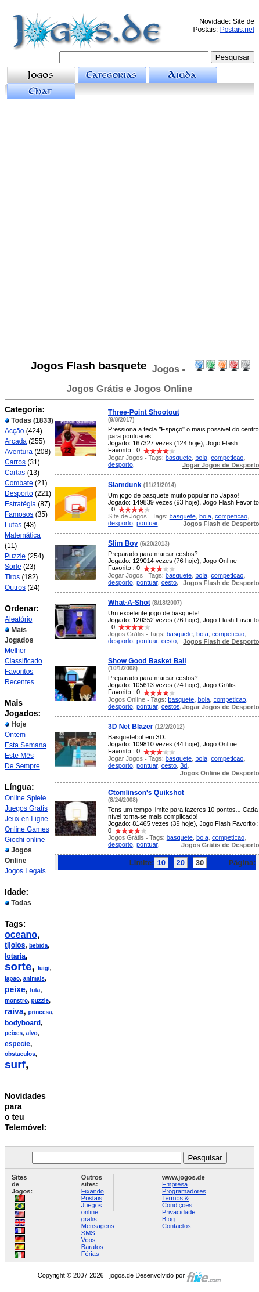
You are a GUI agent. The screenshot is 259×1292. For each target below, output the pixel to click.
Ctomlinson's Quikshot (146, 793)
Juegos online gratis (91, 1212)
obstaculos (20, 1054)
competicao (227, 457)
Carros (15, 462)
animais (34, 978)
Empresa (175, 1184)
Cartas (15, 473)
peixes (14, 1033)
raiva (14, 1011)
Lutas (13, 525)
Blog (168, 1218)
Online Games (27, 829)
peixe (15, 989)
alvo (32, 1033)
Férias (90, 1253)
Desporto (19, 493)
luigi (44, 968)
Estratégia (20, 504)
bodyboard (23, 1023)
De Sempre (22, 766)
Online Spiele (25, 798)
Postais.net (237, 30)
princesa (40, 1012)
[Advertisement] (129, 229)
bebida (38, 945)
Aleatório (18, 619)
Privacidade (178, 1211)
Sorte (13, 566)
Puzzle (15, 556)
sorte (18, 966)
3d (183, 765)
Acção (14, 431)
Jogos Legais (25, 871)
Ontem (15, 735)
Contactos (176, 1225)
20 (181, 862)
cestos (170, 706)
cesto (169, 582)
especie (17, 1044)
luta (35, 990)
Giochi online (25, 840)
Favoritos (19, 671)
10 (161, 862)
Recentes (19, 682)
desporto (120, 464)
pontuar (147, 523)
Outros (15, 587)
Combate (19, 483)
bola (201, 457)
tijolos (15, 945)
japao (12, 978)
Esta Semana (25, 745)
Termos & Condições (177, 1201)
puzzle (40, 1000)
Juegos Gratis (26, 808)
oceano (21, 934)
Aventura (19, 452)
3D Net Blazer (130, 727)
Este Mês (19, 756)
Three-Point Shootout (143, 412)
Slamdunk (124, 485)
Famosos (19, 514)
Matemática (23, 535)
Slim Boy (123, 543)
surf (15, 1064)
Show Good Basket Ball (147, 661)
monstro (16, 1000)
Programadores (184, 1191)
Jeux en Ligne (26, 819)
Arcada (16, 441)
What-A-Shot (129, 602)
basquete (179, 457)
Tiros (12, 577)
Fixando (92, 1191)
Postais (91, 1198)
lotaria (15, 956)
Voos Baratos (92, 1243)
